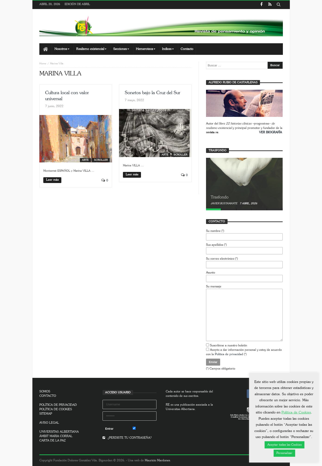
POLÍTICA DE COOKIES (55, 409)
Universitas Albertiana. (181, 409)
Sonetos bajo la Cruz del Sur (152, 92)
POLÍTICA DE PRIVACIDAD (58, 405)
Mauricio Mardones (157, 460)
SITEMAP (45, 413)
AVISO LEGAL (49, 422)
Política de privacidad (229, 354)
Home (42, 63)
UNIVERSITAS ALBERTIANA (59, 431)
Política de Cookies (296, 412)
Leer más (52, 179)
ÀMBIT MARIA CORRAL (55, 436)
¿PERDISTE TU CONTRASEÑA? (127, 437)
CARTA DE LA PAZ (52, 440)
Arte (85, 160)
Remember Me (144, 428)
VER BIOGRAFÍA (270, 132)
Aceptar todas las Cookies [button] (284, 444)
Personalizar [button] (284, 453)
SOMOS (44, 391)
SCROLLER (101, 160)
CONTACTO (47, 396)
